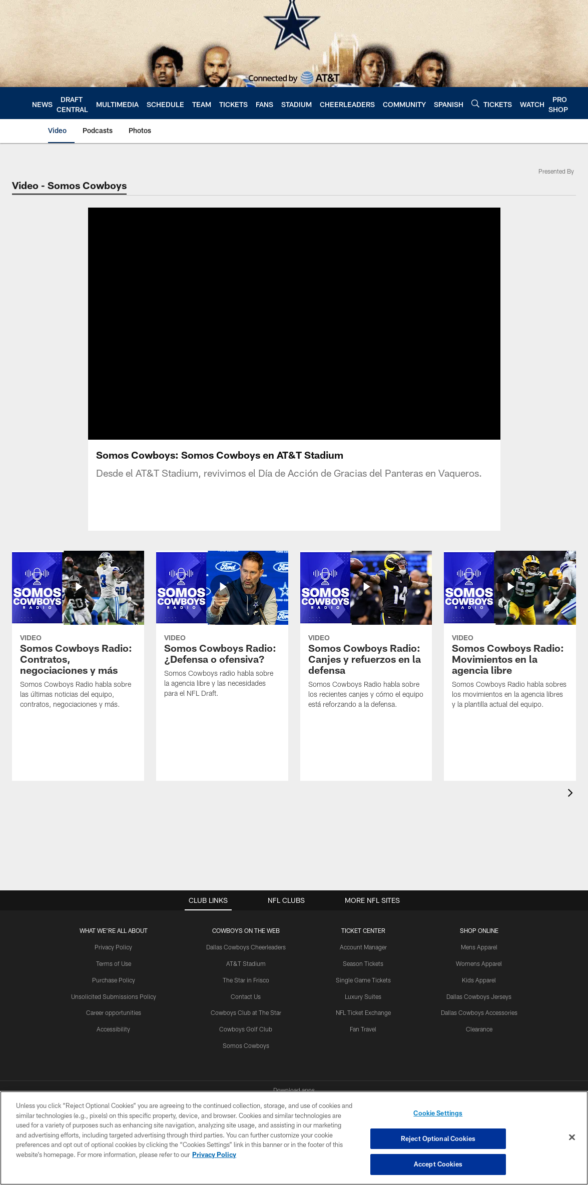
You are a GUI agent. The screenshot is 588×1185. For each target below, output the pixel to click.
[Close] (572, 1137)
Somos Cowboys (246, 1045)
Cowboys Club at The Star (246, 1012)
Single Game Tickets (363, 979)
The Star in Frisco (246, 979)
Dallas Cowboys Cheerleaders (246, 946)
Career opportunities (113, 1012)
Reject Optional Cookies (438, 1138)
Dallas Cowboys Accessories (479, 1012)
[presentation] (572, 794)
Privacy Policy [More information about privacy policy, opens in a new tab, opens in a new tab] (214, 1154)
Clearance (479, 1028)
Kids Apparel (479, 979)
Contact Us (246, 996)
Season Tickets (363, 963)
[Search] (475, 103)
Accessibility (113, 1028)
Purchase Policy (113, 979)
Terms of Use (113, 963)
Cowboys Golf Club (245, 1028)
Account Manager (363, 946)
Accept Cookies (438, 1164)
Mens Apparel (479, 946)
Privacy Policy (113, 946)
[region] (294, 1138)
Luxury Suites (363, 996)
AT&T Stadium (246, 963)
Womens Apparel (479, 963)
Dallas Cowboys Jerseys (478, 996)
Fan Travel (363, 1028)
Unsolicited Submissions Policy (113, 996)
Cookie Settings (437, 1113)
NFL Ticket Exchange (363, 1012)
